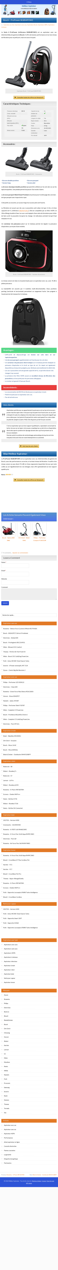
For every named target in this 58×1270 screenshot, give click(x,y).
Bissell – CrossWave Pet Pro (12, 874)
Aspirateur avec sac (10, 677)
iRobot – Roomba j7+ (9, 771)
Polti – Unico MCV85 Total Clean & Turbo (16, 661)
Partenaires (7, 1163)
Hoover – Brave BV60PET (11, 696)
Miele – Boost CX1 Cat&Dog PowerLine (15, 656)
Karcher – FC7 (7, 869)
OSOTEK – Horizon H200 (11, 820)
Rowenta (7, 999)
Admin (29, 1183)
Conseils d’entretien (10, 1146)
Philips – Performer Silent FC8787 (14, 705)
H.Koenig (7, 1033)
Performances (8, 1138)
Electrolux (7, 1007)
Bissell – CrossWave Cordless (12, 897)
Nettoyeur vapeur (9, 904)
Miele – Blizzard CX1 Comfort (12, 647)
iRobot (6, 1041)
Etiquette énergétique (11, 1159)
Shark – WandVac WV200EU (12, 736)
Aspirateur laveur (9, 850)
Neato (6, 1066)
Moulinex (7, 1062)
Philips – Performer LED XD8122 (13, 682)
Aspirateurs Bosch (32, 25)
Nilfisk (6, 1070)
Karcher (6, 1045)
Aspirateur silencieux (10, 961)
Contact (44, 1181)
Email (3, 570)
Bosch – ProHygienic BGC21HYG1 (14, 642)
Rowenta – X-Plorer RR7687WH (13, 789)
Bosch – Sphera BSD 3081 (8, 531)
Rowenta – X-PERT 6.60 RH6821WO (15, 829)
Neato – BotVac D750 (10, 799)
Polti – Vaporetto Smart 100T (12, 918)
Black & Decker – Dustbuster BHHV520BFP (17, 754)
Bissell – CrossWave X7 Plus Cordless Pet (16, 860)
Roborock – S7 (7, 776)
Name (3, 562)
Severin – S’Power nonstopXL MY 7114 (15, 665)
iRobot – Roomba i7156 (10, 803)
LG (5, 1054)
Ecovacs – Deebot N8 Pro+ (11, 794)
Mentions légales (36, 1181)
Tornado (6, 1108)
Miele (6, 1058)
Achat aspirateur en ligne (12, 1142)
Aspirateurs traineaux (11, 957)
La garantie (7, 1154)
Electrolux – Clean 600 (10, 687)
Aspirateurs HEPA (43, 25)
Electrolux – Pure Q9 (9, 839)
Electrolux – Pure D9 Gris (11, 724)
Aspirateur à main (9, 731)
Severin (6, 1091)
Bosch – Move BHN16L (10, 750)
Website (4, 579)
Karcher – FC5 (7, 865)
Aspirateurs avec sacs (21, 25)
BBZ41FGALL (23, 210)
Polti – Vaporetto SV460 (11, 923)
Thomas (6, 1104)
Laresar (6, 1049)
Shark (5, 1096)
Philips (6, 1003)
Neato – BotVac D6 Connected (12, 808)
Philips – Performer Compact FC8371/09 (39, 531)
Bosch (6, 1024)
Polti (5, 1079)
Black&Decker (8, 1020)
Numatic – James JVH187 (11, 701)
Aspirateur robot (9, 761)
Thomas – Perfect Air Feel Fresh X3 (14, 652)
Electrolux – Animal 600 (10, 638)
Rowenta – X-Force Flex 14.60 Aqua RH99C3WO (18, 834)
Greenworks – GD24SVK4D (12, 825)
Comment (4, 587)
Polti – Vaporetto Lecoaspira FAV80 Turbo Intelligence (20, 892)
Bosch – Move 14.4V (9, 745)
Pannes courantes (9, 1150)
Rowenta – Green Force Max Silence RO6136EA (18, 691)
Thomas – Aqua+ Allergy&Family (13, 878)
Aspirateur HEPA (9, 1133)
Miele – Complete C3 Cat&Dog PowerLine (16, 719)
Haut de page (50, 1181)
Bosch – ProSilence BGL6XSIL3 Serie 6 (15, 714)
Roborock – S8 (7, 766)
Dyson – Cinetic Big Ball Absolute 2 (14, 670)
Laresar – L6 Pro (8, 780)
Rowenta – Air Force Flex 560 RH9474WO (16, 843)
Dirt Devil (7, 1028)
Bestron (6, 1012)
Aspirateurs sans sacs (10, 949)
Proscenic (7, 1083)
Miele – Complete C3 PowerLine (13, 710)
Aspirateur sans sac (10, 623)
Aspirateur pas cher (8, 25)
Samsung (7, 1087)
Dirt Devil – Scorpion (9, 740)
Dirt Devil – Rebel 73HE (24, 531)
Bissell (6, 1016)
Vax (5, 1112)
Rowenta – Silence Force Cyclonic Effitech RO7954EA (20, 628)
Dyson (6, 995)
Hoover (6, 1037)
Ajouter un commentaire (20, 553)
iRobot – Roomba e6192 (11, 785)
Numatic (6, 1075)
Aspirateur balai (8, 815)
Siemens (6, 1100)
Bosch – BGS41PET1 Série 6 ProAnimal (15, 633)
